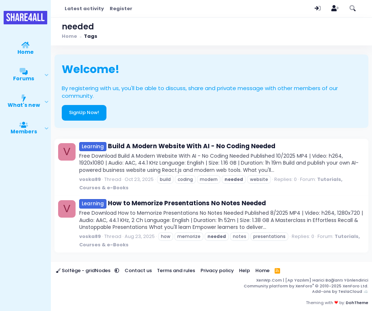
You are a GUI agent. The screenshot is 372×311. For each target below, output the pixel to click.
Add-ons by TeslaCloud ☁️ (340, 291)
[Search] (352, 8)
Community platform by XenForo (306, 286)
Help (244, 270)
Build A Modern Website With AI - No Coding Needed (177, 146)
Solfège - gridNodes (84, 270)
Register (121, 8)
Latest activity (84, 8)
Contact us (138, 270)
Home (25, 52)
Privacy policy (217, 270)
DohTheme (357, 303)
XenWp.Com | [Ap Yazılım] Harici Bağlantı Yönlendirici (312, 280)
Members (24, 131)
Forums (23, 78)
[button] (46, 75)
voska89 (90, 179)
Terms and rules (176, 270)
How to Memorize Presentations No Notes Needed (172, 203)
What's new (24, 105)
